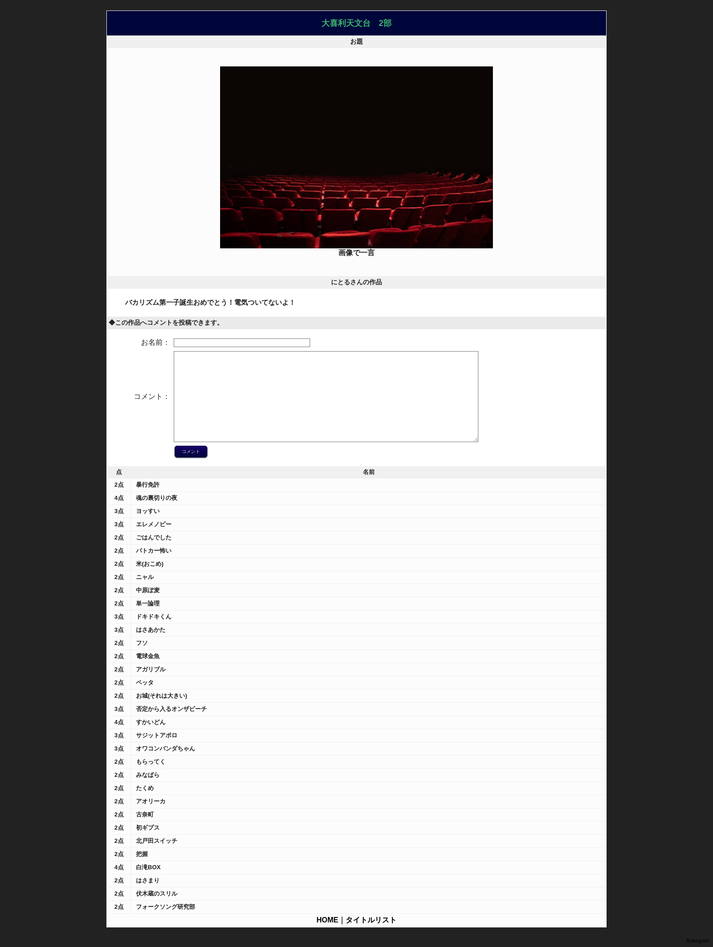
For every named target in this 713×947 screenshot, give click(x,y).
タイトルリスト (371, 920)
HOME (327, 920)
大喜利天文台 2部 (356, 23)
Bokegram (698, 940)
